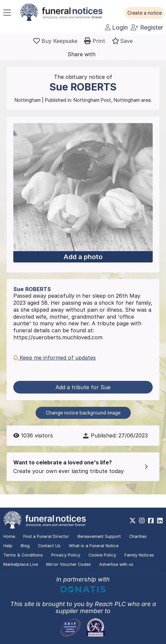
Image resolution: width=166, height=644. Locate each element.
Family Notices (139, 555)
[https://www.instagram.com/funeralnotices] (142, 521)
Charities (138, 536)
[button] (144, 13)
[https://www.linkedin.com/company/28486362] (160, 521)
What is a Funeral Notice (93, 545)
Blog (25, 545)
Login (116, 27)
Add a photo (83, 257)
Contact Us (49, 545)
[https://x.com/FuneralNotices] (132, 521)
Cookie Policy (102, 555)
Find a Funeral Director (46, 536)
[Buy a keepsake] (55, 41)
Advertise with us (116, 564)
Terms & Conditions (23, 555)
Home (9, 536)
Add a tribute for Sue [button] (83, 387)
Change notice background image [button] (83, 412)
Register (147, 27)
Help (7, 545)
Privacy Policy (65, 555)
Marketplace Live (20, 564)
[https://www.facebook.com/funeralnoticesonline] (151, 521)
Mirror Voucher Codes (68, 564)
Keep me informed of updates (54, 357)
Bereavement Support (99, 536)
